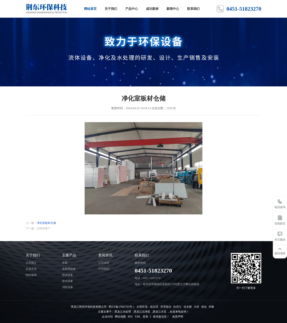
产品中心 (131, 8)
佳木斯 (188, 306)
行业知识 (103, 268)
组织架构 (31, 275)
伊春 (211, 306)
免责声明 (177, 316)
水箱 (65, 262)
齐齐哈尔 (165, 306)
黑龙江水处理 (122, 311)
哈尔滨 (154, 306)
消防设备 (67, 287)
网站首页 (90, 8)
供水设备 (67, 275)
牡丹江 (177, 306)
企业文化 (31, 268)
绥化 (204, 306)
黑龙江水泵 (159, 311)
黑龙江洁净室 (142, 311)
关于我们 (111, 8)
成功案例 (152, 8)
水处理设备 (69, 268)
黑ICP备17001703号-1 (121, 306)
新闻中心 (172, 8)
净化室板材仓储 (46, 222)
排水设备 (67, 281)
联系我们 (193, 8)
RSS (130, 316)
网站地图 (120, 316)
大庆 (196, 306)
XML (138, 316)
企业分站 (107, 316)
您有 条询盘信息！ (156, 316)
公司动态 (103, 262)
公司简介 (31, 262)
